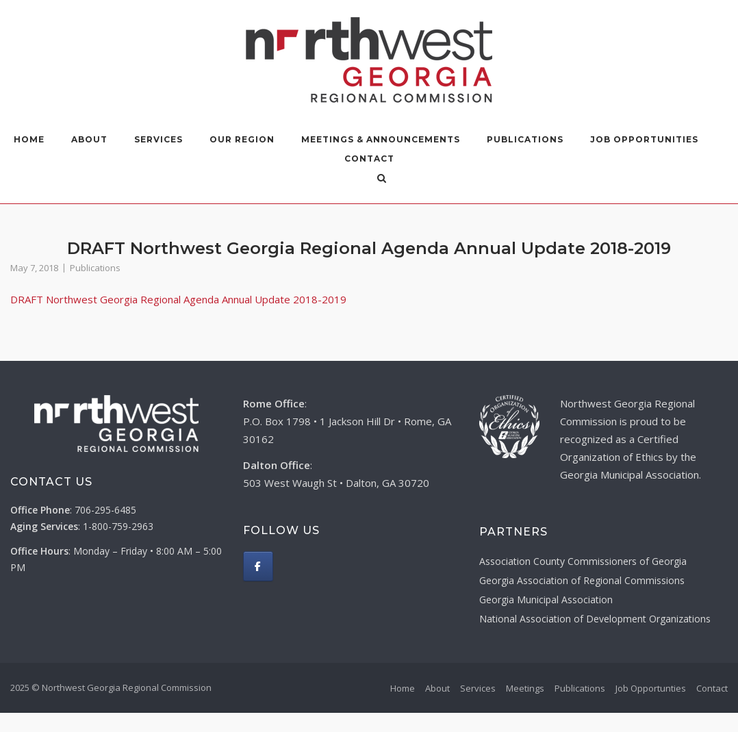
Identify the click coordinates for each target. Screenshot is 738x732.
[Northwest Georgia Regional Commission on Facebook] (258, 566)
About (89, 139)
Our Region (242, 139)
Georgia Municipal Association (546, 599)
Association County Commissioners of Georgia (583, 561)
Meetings (525, 688)
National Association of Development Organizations (595, 618)
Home (29, 139)
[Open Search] (381, 179)
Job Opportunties (650, 688)
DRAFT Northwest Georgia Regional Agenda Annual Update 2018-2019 (178, 299)
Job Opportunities (644, 139)
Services (158, 139)
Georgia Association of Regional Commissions (582, 580)
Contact (369, 158)
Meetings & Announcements (380, 139)
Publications (525, 139)
